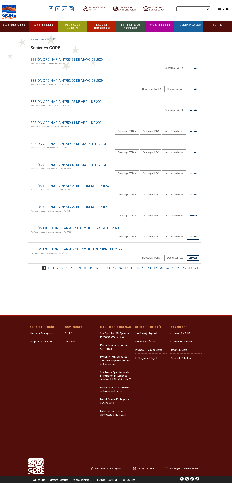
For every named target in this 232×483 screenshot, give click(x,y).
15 (114, 268)
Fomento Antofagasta (145, 341)
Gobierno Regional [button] (43, 24)
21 (149, 268)
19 (137, 268)
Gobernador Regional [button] (14, 24)
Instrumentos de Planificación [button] (130, 26)
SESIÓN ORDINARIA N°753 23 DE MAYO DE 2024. (68, 59)
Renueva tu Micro (178, 349)
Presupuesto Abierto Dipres (148, 349)
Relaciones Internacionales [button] (101, 26)
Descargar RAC (175, 89)
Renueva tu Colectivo (180, 358)
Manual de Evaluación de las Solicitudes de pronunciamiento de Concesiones (115, 361)
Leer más (193, 68)
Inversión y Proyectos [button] (188, 24)
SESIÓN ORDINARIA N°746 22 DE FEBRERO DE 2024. (70, 207)
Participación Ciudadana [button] (72, 26)
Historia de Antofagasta (41, 333)
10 (85, 268)
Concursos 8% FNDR (180, 333)
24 (167, 268)
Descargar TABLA (173, 68)
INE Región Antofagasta (146, 358)
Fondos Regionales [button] (159, 24)
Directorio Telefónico (59, 480)
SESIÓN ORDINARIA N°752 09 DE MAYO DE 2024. (68, 81)
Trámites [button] (217, 24)
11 (91, 268)
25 (173, 268)
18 (132, 268)
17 (126, 268)
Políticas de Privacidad (83, 480)
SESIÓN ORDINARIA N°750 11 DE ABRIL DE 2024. (67, 123)
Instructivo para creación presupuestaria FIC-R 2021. (113, 413)
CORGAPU (70, 341)
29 (196, 268)
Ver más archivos (174, 131)
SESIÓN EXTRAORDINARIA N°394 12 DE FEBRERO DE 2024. (75, 228)
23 (161, 268)
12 (97, 268)
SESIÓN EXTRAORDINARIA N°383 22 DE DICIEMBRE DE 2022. (77, 249)
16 (120, 268)
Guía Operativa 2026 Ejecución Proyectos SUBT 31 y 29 (114, 335)
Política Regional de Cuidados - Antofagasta (115, 347)
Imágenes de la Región (41, 341)
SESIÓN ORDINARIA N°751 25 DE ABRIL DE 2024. (67, 102)
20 (143, 268)
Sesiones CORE (47, 39)
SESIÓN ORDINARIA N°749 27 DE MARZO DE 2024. (69, 144)
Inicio (34, 39)
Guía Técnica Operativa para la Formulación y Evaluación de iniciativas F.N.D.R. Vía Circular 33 (116, 376)
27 (184, 268)
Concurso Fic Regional (181, 341)
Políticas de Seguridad (107, 480)
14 (108, 268)
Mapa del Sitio (39, 480)
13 (102, 268)
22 (155, 268)
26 (178, 268)
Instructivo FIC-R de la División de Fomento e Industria (115, 389)
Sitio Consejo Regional (146, 333)
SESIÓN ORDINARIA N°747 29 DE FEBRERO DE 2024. (70, 186)
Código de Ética (128, 480)
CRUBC (68, 333)
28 (190, 268)
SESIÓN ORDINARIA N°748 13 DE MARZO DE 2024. (69, 165)
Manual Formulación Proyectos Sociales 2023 (115, 401)
